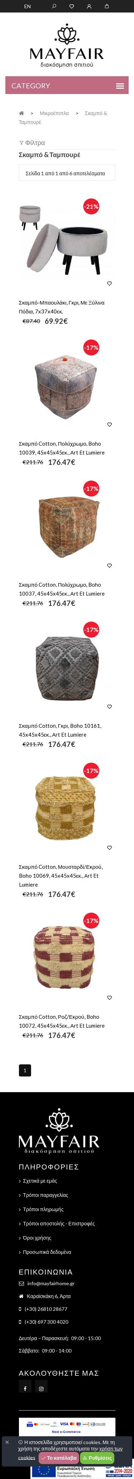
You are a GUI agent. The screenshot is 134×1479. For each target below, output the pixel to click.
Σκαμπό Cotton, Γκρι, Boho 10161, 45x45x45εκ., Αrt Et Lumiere (60, 730)
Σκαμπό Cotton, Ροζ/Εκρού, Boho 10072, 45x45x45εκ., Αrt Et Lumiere (62, 1021)
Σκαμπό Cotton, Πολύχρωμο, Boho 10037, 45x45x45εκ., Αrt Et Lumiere (62, 589)
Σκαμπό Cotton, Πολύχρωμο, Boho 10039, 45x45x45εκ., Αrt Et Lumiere (62, 448)
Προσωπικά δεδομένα (47, 1252)
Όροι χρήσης (37, 1238)
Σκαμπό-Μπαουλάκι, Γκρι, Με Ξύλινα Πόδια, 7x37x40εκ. (62, 307)
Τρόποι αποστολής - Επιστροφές (59, 1223)
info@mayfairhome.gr (51, 1283)
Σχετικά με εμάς (40, 1181)
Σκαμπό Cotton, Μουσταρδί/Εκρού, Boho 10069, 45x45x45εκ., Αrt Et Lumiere (61, 875)
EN (27, 6)
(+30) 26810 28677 (46, 1309)
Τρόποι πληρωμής (43, 1209)
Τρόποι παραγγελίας (45, 1195)
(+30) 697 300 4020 (46, 1322)
